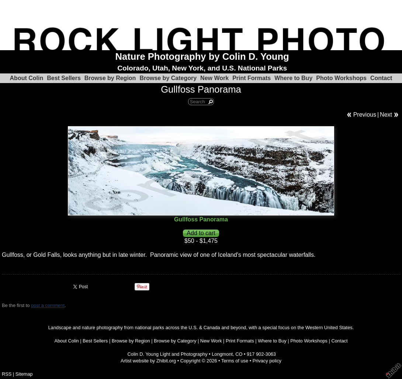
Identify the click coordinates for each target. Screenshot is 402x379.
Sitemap (24, 374)
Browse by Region (110, 78)
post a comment (48, 305)
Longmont (222, 354)
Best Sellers (64, 78)
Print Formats (251, 78)
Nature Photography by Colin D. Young (202, 56)
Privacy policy (267, 361)
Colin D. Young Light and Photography (168, 354)
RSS (6, 374)
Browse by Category (168, 78)
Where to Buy (293, 78)
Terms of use (234, 361)
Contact (381, 78)
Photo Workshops (341, 78)
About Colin (27, 78)
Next (386, 114)
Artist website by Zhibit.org (148, 361)
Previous (364, 114)
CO (238, 354)
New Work (214, 78)
